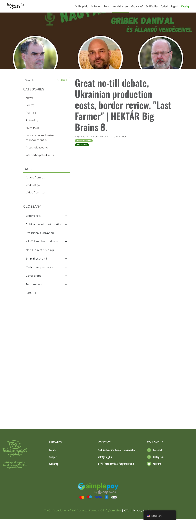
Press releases (37, 148)
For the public (81, 6)
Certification (152, 6)
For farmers (96, 6)
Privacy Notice (142, 511)
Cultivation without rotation (44, 225)
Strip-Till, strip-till (36, 259)
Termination (34, 285)
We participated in (40, 156)
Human (32, 128)
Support (174, 6)
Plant (31, 113)
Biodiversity (33, 216)
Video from (35, 193)
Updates (55, 443)
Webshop (185, 6)
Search (62, 81)
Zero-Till (31, 293)
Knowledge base (120, 6)
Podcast (33, 186)
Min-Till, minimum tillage (42, 242)
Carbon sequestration (40, 268)
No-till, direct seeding (40, 251)
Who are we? (137, 6)
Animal (32, 121)
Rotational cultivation (40, 233)
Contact (164, 6)
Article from (35, 178)
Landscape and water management (40, 139)
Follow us (155, 443)
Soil (30, 106)
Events (107, 6)
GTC (127, 511)
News (29, 98)
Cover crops (33, 276)
